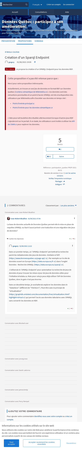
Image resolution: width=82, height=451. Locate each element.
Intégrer (60, 184)
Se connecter (68, 4)
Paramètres (71, 443)
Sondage (39, 41)
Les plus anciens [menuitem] (67, 205)
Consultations (41, 12)
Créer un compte (54, 4)
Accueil (15, 12)
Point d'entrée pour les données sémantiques (33, 107)
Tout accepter (11, 443)
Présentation (8, 41)
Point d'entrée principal (23, 103)
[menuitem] (38, 4)
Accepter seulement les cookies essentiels (42, 443)
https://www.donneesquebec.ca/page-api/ (28, 258)
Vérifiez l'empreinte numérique (60, 178)
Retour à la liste (12, 52)
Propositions (25, 41)
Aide (67, 12)
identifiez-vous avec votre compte (48, 416)
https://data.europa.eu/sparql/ (49, 264)
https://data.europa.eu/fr (43, 261)
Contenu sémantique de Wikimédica (31, 92)
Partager (60, 181)
